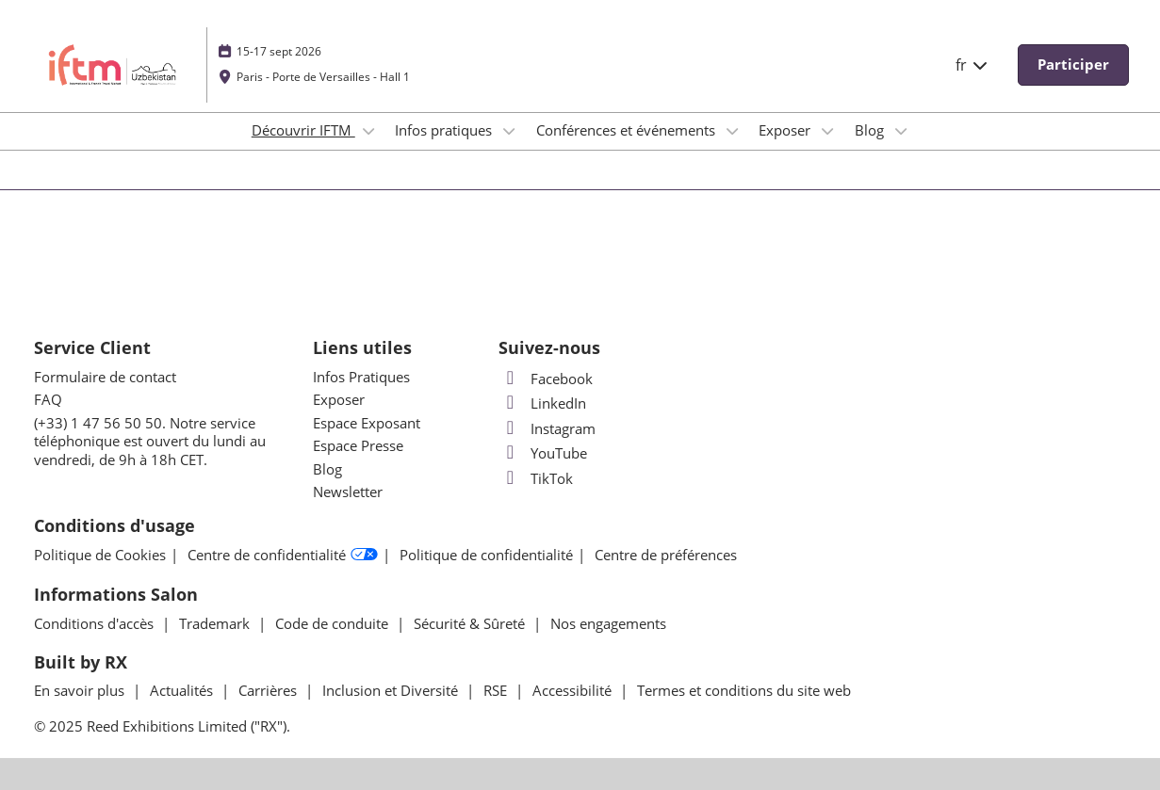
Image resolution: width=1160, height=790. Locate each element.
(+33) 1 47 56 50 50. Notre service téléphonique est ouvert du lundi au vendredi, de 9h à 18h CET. (150, 441)
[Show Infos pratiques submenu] (508, 130)
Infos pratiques (445, 130)
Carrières (269, 690)
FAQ (48, 399)
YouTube (542, 452)
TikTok (535, 478)
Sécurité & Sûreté (471, 623)
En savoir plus (81, 690)
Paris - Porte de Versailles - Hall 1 (323, 77)
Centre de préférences (666, 555)
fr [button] (972, 65)
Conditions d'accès (95, 623)
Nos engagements (608, 623)
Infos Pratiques (361, 376)
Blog (871, 130)
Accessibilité (573, 690)
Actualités (183, 690)
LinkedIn (542, 403)
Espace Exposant (366, 422)
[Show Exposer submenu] (827, 130)
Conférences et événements (627, 130)
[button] (1073, 65)
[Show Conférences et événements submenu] (732, 130)
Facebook (545, 378)
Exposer (786, 130)
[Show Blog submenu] (900, 130)
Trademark (216, 623)
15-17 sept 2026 (279, 51)
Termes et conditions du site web (744, 690)
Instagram (547, 428)
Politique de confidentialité (486, 555)
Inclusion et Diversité (392, 690)
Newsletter (348, 491)
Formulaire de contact (105, 376)
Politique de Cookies (100, 555)
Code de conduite (333, 623)
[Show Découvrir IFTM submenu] (368, 130)
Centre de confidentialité (283, 554)
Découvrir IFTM (303, 130)
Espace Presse (358, 445)
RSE (497, 690)
